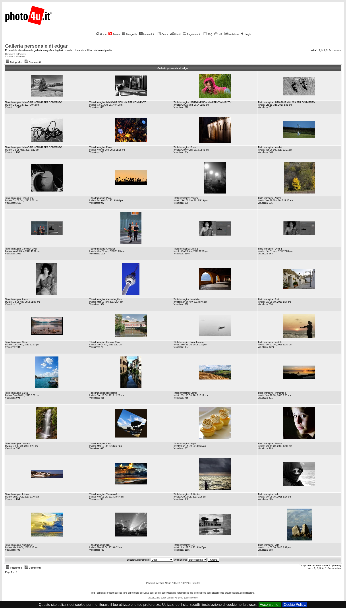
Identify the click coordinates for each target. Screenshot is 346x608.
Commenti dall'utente (15, 54)
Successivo (335, 50)
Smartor (196, 583)
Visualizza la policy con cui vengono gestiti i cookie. (173, 597)
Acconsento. (269, 604)
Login (246, 34)
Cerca (162, 34)
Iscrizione (231, 34)
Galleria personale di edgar (36, 46)
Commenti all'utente (15, 56)
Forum (114, 34)
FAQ (207, 34)
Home (101, 34)
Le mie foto (147, 34)
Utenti (175, 34)
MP (218, 34)
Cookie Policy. (295, 604)
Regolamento (192, 34)
